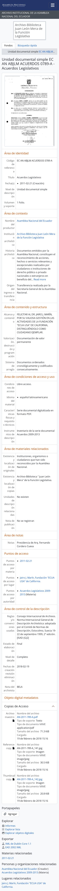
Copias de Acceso (16, 706)
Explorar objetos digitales (18, 833)
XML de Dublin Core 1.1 (16, 843)
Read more (40, 279)
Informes (8, 825)
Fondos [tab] (8, 45)
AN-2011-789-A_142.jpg (29, 779)
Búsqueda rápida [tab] (27, 45)
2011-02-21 (26, 561)
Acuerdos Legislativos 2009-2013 (20, 872)
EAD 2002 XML (11, 847)
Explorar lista (11, 829)
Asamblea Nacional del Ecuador (34, 220)
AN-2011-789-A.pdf (27, 717)
